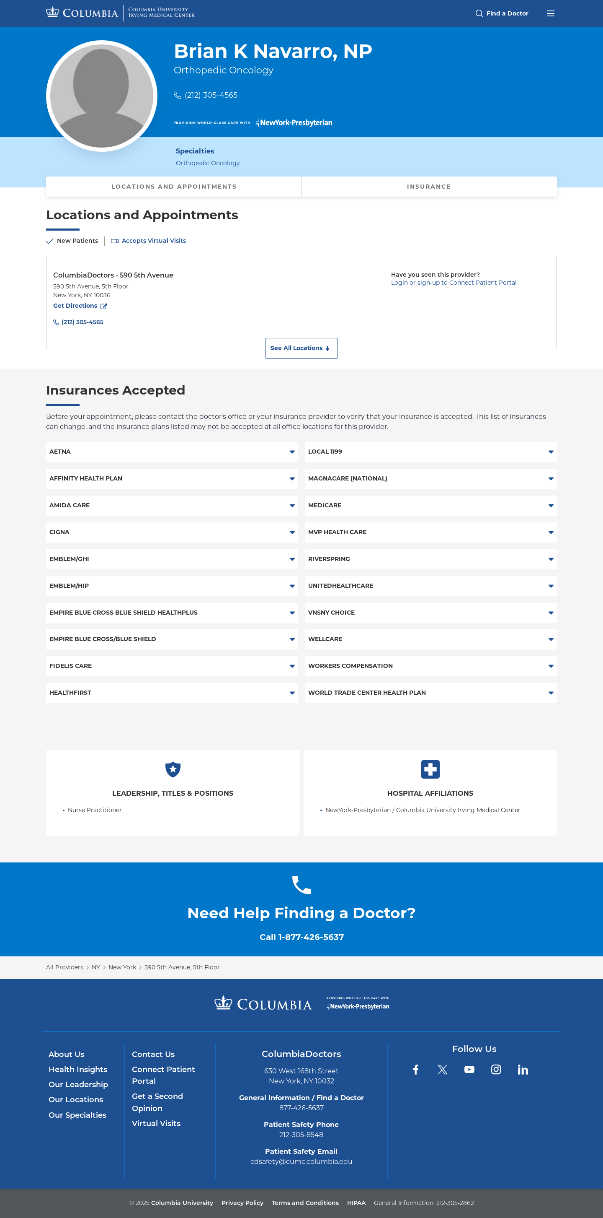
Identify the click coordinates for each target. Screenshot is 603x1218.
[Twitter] (442, 1069)
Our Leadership (78, 1084)
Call (302, 937)
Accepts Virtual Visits (154, 240)
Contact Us (153, 1054)
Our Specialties (77, 1115)
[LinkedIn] (523, 1069)
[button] (301, 348)
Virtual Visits (156, 1123)
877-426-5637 (301, 1108)
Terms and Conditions (305, 1203)
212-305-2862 (455, 1203)
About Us (66, 1054)
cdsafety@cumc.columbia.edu (301, 1162)
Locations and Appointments (174, 186)
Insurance (429, 186)
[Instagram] (496, 1069)
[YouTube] (469, 1069)
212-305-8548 (301, 1135)
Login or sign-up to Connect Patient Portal (454, 282)
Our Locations (76, 1099)
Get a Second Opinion (157, 1102)
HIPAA (356, 1203)
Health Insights (78, 1069)
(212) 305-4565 (211, 95)
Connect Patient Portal (163, 1075)
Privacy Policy (242, 1203)
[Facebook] (415, 1069)
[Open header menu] (550, 12)
